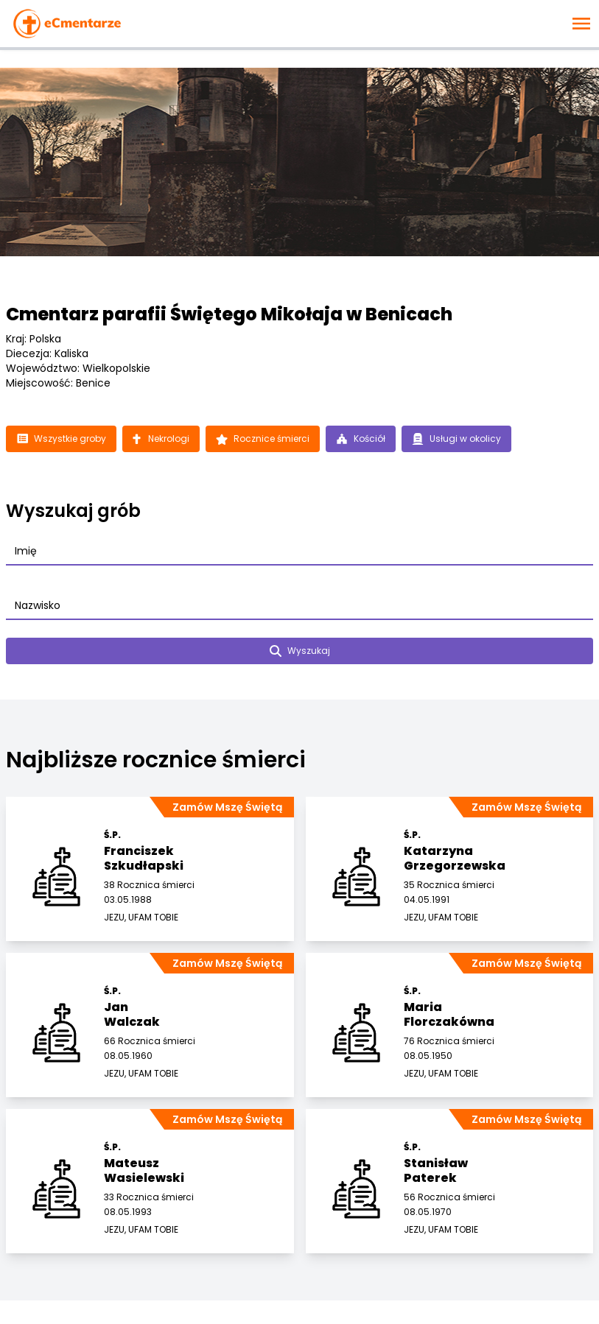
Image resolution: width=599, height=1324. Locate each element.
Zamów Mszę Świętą (227, 807)
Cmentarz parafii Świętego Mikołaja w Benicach (229, 314)
